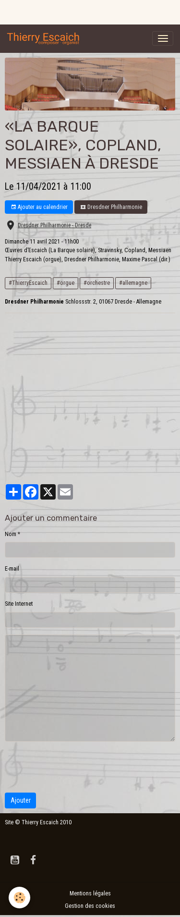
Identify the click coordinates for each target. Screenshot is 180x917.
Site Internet (19, 603)
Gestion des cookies (90, 906)
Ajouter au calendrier (39, 207)
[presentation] (78, 767)
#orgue (65, 283)
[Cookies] (19, 897)
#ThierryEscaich (28, 283)
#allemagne (133, 283)
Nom (10, 534)
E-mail (12, 568)
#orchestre (97, 283)
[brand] (45, 38)
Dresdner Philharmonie (111, 207)
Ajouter (21, 800)
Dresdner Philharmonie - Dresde (54, 225)
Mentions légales (90, 893)
